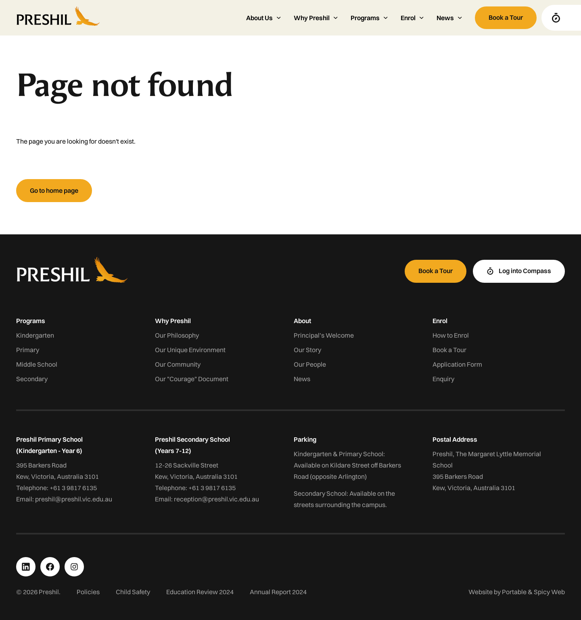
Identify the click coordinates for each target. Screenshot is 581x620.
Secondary (32, 379)
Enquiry (443, 379)
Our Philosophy (177, 335)
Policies (88, 592)
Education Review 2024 (200, 592)
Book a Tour (449, 350)
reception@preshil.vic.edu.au (216, 499)
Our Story (307, 350)
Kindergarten (35, 335)
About (302, 321)
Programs (30, 321)
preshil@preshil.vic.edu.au (73, 499)
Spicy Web (549, 592)
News (302, 379)
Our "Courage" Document (191, 379)
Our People (310, 364)
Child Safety (133, 592)
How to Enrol (451, 335)
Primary (27, 350)
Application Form (457, 364)
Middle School (36, 364)
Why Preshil (173, 321)
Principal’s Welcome (324, 335)
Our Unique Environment (190, 350)
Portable (514, 592)
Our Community (178, 364)
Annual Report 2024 (278, 592)
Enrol (440, 321)
